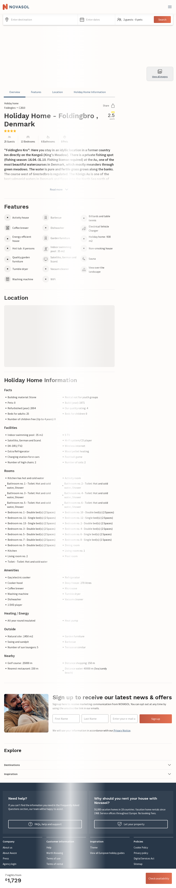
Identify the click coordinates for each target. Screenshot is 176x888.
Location (57, 92)
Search (162, 19)
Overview (14, 92)
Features (36, 92)
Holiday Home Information (90, 92)
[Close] (169, 6)
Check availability (158, 878)
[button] (96, 19)
